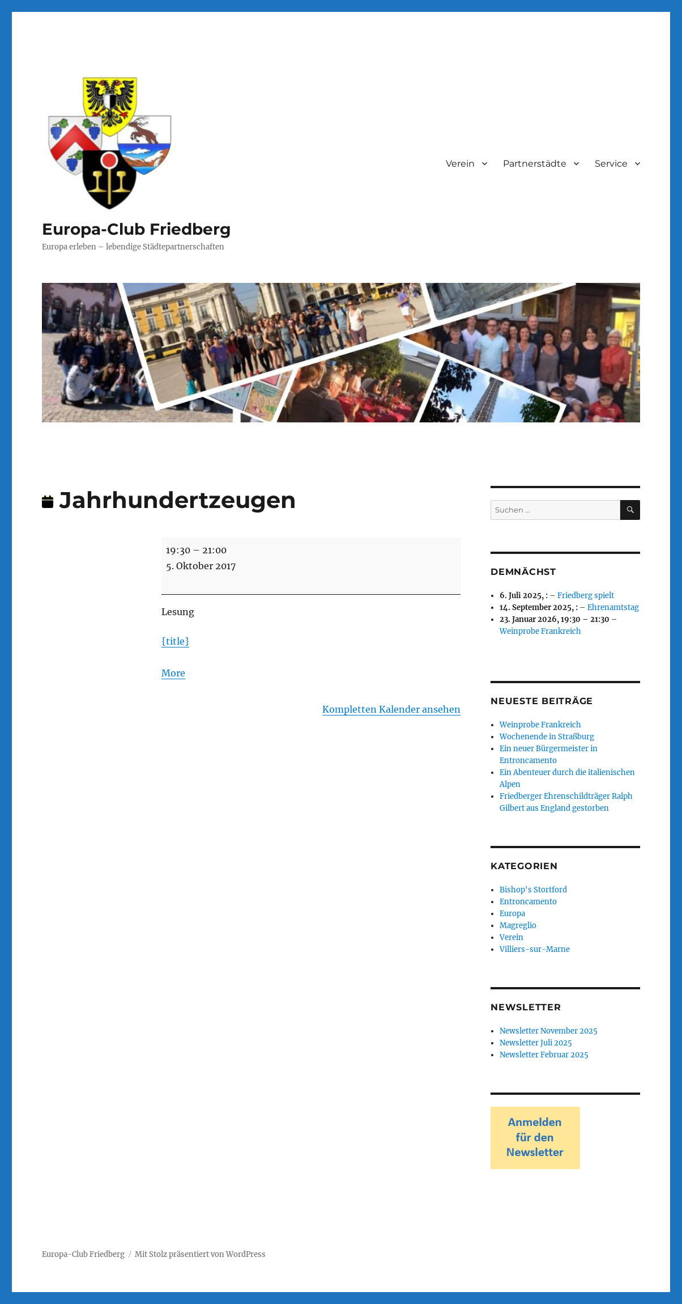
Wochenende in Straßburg (547, 737)
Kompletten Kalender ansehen (391, 709)
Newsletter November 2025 (549, 1031)
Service (611, 163)
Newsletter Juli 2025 (536, 1043)
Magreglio (518, 925)
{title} (175, 641)
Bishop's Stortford (533, 890)
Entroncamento (528, 902)
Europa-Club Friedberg (136, 229)
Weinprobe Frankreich (540, 631)
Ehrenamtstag (613, 607)
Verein (460, 163)
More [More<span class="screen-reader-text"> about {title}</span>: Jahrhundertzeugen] (173, 673)
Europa (512, 913)
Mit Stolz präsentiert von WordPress (200, 1254)
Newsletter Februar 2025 (544, 1055)
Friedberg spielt (585, 595)
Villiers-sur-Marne (535, 949)
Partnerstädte (534, 163)
